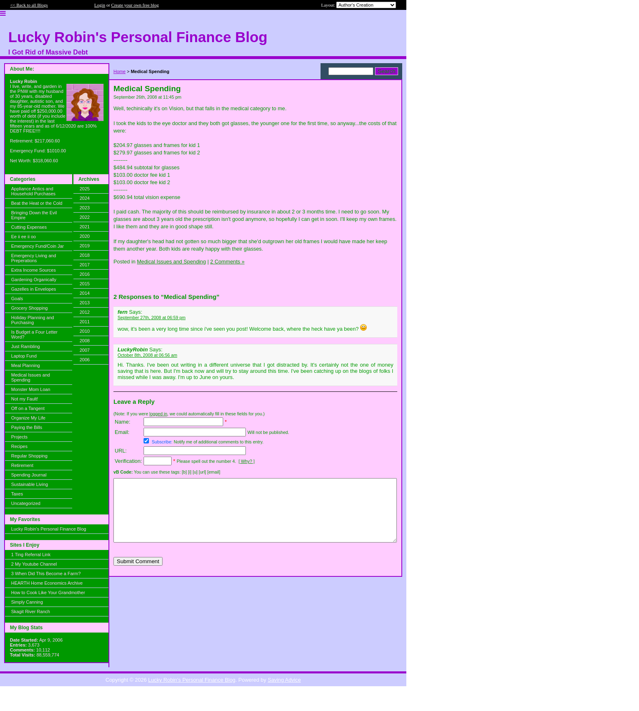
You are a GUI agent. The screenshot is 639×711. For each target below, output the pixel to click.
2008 (85, 340)
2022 (85, 217)
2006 (85, 359)
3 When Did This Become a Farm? (46, 573)
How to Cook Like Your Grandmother (48, 592)
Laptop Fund (24, 355)
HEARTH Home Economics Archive (47, 583)
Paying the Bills (26, 427)
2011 (85, 321)
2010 (85, 331)
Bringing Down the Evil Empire (34, 215)
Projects (19, 436)
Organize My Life (28, 417)
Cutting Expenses (29, 227)
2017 (85, 264)
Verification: (128, 461)
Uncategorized (25, 503)
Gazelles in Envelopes (33, 289)
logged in (158, 413)
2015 (85, 283)
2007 (85, 350)
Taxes (17, 493)
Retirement (22, 465)
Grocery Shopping (29, 308)
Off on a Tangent (28, 408)
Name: (122, 422)
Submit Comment (138, 574)
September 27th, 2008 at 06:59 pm (152, 317)
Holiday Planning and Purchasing (32, 320)
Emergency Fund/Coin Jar (37, 246)
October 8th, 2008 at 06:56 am (147, 355)
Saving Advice (284, 680)
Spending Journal (29, 474)
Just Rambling (25, 346)
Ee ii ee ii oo (23, 236)
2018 (85, 255)
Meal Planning (25, 365)
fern (122, 312)
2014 (85, 293)
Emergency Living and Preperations (33, 258)
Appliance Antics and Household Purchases (33, 191)
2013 (85, 302)
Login (99, 4)
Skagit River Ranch (30, 611)
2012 (85, 312)
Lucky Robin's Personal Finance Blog (48, 528)
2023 (85, 207)
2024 (85, 198)
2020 (85, 236)
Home (119, 71)
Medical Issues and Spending (30, 377)
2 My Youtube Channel (34, 564)
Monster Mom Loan (30, 389)
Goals (17, 298)
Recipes (19, 446)
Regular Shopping (29, 455)
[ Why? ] (246, 461)
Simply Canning (27, 602)
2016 (85, 274)
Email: (122, 432)
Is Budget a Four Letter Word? (34, 334)
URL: (121, 451)
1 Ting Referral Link (30, 554)
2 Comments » (227, 261)
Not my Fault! (24, 398)
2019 (85, 245)
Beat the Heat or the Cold (36, 203)
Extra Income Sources (33, 270)
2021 (85, 226)
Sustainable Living (29, 484)
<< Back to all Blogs (29, 4)
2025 (85, 188)
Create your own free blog (135, 4)
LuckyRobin (133, 349)
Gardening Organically (33, 279)
